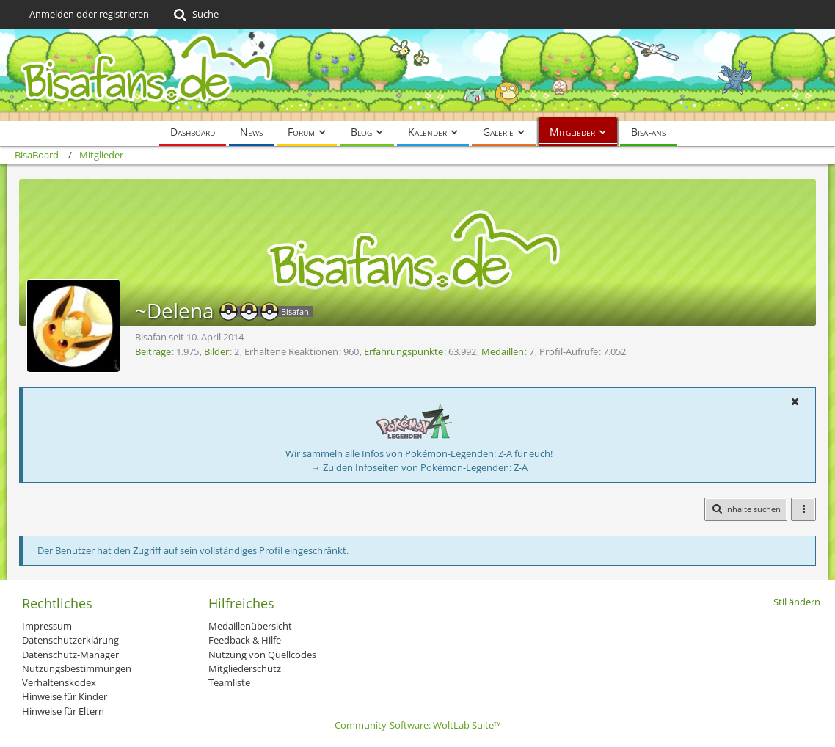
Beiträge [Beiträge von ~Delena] (153, 351)
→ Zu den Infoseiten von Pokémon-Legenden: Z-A (419, 467)
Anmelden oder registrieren (89, 14)
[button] (795, 401)
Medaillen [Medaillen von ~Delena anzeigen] (502, 351)
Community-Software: (418, 725)
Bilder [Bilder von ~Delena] (216, 351)
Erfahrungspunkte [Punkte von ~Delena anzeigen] (403, 351)
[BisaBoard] (417, 75)
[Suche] (195, 14)
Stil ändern (796, 601)
